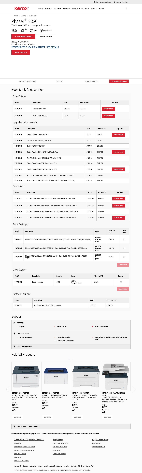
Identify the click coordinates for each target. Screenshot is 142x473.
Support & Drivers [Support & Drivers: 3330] (46, 36)
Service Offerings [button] (24, 347)
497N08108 (18, 180)
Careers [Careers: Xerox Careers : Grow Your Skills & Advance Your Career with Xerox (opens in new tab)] (25, 466)
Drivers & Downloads (101, 326)
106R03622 (18, 248)
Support (21, 326)
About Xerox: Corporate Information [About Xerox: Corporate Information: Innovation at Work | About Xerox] (29, 439)
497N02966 (18, 135)
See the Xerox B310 (20, 52)
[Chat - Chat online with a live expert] (96, 2)
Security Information (25, 337)
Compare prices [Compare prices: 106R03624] (98, 258)
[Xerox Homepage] (21, 8)
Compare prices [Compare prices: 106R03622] (98, 249)
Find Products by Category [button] (28, 427)
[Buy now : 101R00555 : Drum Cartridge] (121, 282)
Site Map (74, 466)
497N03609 (18, 146)
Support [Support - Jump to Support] (59, 81)
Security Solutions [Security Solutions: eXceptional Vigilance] (20, 454)
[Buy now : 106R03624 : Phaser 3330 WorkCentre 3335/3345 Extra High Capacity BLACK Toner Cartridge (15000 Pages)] (124, 257)
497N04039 (18, 169)
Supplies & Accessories (27, 81)
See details (53, 47)
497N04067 (18, 175)
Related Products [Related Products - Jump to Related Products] (91, 81)
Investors (33, 466)
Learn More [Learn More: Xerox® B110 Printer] (47, 417)
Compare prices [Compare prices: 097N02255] (108, 116)
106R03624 (18, 257)
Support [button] (20, 323)
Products (23, 16)
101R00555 (18, 282)
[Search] (126, 8)
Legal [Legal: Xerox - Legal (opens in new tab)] (46, 466)
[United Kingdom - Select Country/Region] (106, 2)
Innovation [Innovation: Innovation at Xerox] (17, 443)
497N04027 (18, 198)
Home (16, 16)
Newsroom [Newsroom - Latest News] (17, 457)
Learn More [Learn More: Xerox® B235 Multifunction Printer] (107, 417)
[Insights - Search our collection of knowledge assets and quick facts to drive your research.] (101, 8)
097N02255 (18, 116)
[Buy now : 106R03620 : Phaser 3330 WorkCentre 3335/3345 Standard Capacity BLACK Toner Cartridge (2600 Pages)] (124, 239)
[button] (9, 389)
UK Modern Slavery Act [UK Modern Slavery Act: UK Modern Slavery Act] (85, 466)
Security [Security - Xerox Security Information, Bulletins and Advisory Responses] (66, 466)
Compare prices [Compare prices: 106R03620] (98, 240)
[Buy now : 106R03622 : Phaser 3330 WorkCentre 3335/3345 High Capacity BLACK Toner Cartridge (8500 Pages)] (124, 248)
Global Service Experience (65, 341)
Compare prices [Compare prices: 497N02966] (118, 135)
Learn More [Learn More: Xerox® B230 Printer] (77, 417)
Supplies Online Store (60, 447)
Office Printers (32, 16)
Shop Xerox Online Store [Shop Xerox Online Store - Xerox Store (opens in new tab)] (61, 443)
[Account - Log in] (117, 2)
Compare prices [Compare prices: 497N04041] (118, 217)
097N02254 (18, 109)
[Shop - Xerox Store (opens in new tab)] (125, 2)
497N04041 (18, 218)
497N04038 (18, 163)
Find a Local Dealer (59, 454)
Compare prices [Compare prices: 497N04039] (118, 169)
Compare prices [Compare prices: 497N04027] (118, 198)
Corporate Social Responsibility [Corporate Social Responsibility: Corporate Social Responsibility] (24, 450)
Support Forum (62, 326)
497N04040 (18, 212)
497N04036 (18, 152)
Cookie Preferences (55, 466)
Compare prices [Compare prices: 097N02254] (108, 109)
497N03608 (18, 141)
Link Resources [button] (23, 334)
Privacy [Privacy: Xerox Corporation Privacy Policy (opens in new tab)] (40, 466)
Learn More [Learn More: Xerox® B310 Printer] (17, 417)
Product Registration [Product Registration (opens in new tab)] (98, 447)
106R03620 (18, 239)
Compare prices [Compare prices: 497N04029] (118, 205)
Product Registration (63, 337)
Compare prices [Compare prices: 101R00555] (76, 283)
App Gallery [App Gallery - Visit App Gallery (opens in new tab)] (56, 450)
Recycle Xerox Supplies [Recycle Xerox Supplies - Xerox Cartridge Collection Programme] (21, 461)
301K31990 (18, 305)
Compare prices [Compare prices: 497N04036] (118, 152)
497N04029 (18, 206)
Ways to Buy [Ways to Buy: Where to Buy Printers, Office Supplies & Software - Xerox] (58, 439)
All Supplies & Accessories (23, 36)
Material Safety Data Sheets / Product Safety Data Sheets (111, 338)
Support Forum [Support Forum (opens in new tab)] (96, 443)
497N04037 (18, 158)
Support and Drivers (100, 439)
